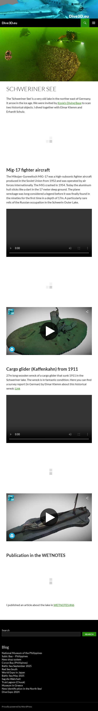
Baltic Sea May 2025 (13, 675)
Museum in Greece (12, 685)
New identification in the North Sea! (22, 688)
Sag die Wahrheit (11, 678)
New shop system (11, 659)
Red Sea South (10, 669)
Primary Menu (93, 23)
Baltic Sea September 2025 (17, 665)
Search (6, 630)
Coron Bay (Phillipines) (15, 662)
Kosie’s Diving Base (69, 103)
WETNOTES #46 (64, 605)
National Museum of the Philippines (22, 652)
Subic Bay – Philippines (15, 656)
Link (17, 388)
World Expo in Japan (13, 672)
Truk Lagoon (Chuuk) (13, 682)
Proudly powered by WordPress (17, 706)
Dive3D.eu (9, 23)
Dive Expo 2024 (10, 691)
